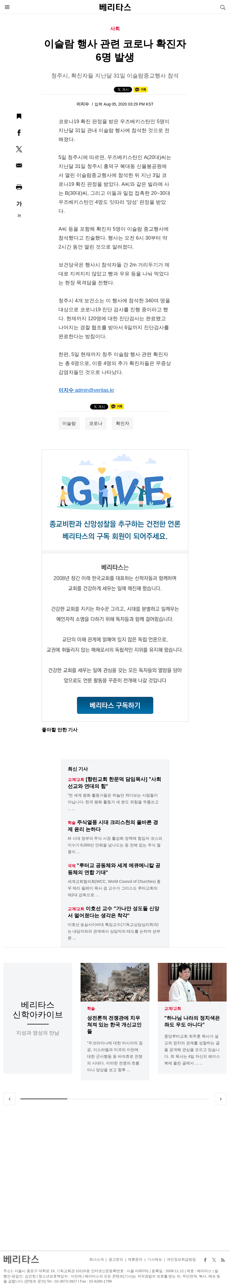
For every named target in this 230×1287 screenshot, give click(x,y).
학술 (91, 1009)
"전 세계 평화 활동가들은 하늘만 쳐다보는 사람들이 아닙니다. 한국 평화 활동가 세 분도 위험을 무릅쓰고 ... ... (113, 802)
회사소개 (96, 1259)
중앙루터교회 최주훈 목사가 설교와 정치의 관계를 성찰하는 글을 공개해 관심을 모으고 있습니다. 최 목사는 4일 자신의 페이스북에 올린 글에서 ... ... (192, 1050)
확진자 (122, 423)
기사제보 (154, 1259)
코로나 (95, 423)
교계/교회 (172, 1009)
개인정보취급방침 (181, 1259)
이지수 (83, 104)
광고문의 (116, 1259)
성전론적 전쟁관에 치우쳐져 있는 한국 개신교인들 (114, 1025)
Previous (9, 1099)
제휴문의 (135, 1259)
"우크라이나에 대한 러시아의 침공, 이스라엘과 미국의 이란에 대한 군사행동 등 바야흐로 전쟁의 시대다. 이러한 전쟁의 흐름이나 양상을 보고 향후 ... (115, 1056)
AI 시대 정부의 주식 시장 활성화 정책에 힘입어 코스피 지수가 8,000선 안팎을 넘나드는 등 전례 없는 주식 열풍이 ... (115, 845)
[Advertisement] (115, 1178)
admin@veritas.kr (94, 390)
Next (220, 1099)
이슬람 (69, 423)
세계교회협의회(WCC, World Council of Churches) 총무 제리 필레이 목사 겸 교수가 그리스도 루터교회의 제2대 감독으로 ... (114, 888)
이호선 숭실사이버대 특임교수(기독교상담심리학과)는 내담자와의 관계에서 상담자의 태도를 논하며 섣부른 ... (114, 931)
